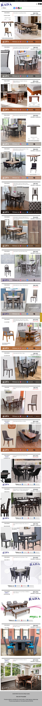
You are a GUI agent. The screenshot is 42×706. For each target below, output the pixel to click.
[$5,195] (35, 183)
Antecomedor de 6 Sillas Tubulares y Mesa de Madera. (21, 388)
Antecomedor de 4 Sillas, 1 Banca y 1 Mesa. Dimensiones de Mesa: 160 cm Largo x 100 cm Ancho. (21, 320)
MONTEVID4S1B (7, 594)
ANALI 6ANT (7, 49)
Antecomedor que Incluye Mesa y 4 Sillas (20, 557)
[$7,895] (35, 489)
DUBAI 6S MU (6, 491)
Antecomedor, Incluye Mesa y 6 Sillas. (19, 12)
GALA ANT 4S (6, 559)
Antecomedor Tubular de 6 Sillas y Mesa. (20, 251)
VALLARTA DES (7, 83)
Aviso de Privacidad (21, 696)
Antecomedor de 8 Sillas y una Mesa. (19, 421)
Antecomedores (7, 12)
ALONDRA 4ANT (7, 287)
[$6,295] (35, 285)
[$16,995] (35, 592)
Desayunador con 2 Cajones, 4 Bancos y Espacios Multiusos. (20, 82)
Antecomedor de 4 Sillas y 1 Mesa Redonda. (20, 285)
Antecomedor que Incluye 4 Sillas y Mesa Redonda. (20, 456)
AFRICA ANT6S (7, 185)
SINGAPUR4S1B (7, 526)
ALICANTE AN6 (7, 355)
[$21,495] (35, 421)
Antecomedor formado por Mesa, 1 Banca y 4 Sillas (21, 524)
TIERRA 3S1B (6, 219)
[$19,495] (35, 81)
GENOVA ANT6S (7, 253)
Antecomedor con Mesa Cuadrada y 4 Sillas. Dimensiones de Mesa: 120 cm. (20, 150)
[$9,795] (35, 13)
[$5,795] (35, 524)
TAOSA (7, 422)
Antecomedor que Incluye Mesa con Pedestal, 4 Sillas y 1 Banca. (21, 592)
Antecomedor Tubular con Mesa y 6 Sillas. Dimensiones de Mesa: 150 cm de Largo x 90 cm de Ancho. (21, 184)
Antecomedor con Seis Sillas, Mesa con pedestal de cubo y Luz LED (21, 626)
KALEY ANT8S (6, 423)
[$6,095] (35, 251)
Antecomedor (6, 387)
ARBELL (7, 592)
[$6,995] (35, 149)
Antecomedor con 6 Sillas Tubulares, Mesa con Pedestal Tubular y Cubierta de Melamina (21, 490)
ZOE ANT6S (7, 627)
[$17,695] (35, 660)
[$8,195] (35, 47)
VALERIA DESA (7, 117)
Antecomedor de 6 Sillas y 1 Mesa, (19, 353)
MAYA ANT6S (6, 662)
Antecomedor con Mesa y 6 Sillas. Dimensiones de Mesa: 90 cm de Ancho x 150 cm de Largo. (21, 48)
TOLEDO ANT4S (7, 151)
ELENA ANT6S (6, 390)
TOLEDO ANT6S (7, 15)
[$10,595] (35, 456)
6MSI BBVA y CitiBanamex (36, 14)
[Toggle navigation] (3, 8)
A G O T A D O (35, 286)
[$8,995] (35, 625)
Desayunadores (7, 80)
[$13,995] (35, 320)
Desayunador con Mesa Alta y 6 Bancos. (20, 115)
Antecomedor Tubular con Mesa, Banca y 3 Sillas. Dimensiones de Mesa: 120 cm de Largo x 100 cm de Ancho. (21, 218)
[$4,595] (35, 557)
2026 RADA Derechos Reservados (21, 693)
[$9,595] (35, 115)
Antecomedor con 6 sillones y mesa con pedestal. (20, 660)
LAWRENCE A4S (7, 458)
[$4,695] (35, 217)
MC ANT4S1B (6, 322)
